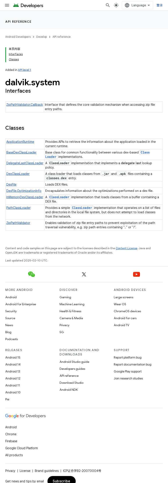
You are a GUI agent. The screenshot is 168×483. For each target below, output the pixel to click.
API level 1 (24, 70)
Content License (126, 248)
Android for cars (125, 318)
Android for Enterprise (20, 304)
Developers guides (72, 369)
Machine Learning (72, 304)
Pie (7, 399)
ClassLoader (59, 197)
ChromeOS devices (127, 311)
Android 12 (12, 378)
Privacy (64, 325)
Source (10, 318)
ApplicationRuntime (20, 142)
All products (14, 455)
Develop (41, 37)
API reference (18, 22)
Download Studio (71, 383)
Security (11, 311)
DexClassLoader (18, 174)
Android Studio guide (74, 362)
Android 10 (13, 392)
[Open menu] (7, 5)
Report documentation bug (132, 364)
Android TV (121, 325)
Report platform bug (128, 357)
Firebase (11, 441)
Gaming (65, 297)
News (9, 325)
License (25, 471)
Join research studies (128, 378)
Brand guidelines (47, 471)
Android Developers (18, 37)
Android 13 (12, 371)
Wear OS (120, 304)
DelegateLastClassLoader (24, 163)
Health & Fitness (70, 311)
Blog (8, 332)
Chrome (10, 434)
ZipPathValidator (18, 223)
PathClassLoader (18, 208)
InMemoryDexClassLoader (24, 197)
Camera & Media (71, 318)
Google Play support (128, 371)
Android (11, 297)
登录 (160, 5)
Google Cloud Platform (21, 448)
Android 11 (12, 385)
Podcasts (11, 339)
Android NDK (69, 390)
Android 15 (12, 357)
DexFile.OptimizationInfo (23, 191)
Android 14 (13, 364)
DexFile (11, 184)
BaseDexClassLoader (21, 152)
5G (62, 332)
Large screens (123, 297)
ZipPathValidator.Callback (24, 105)
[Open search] (107, 5)
